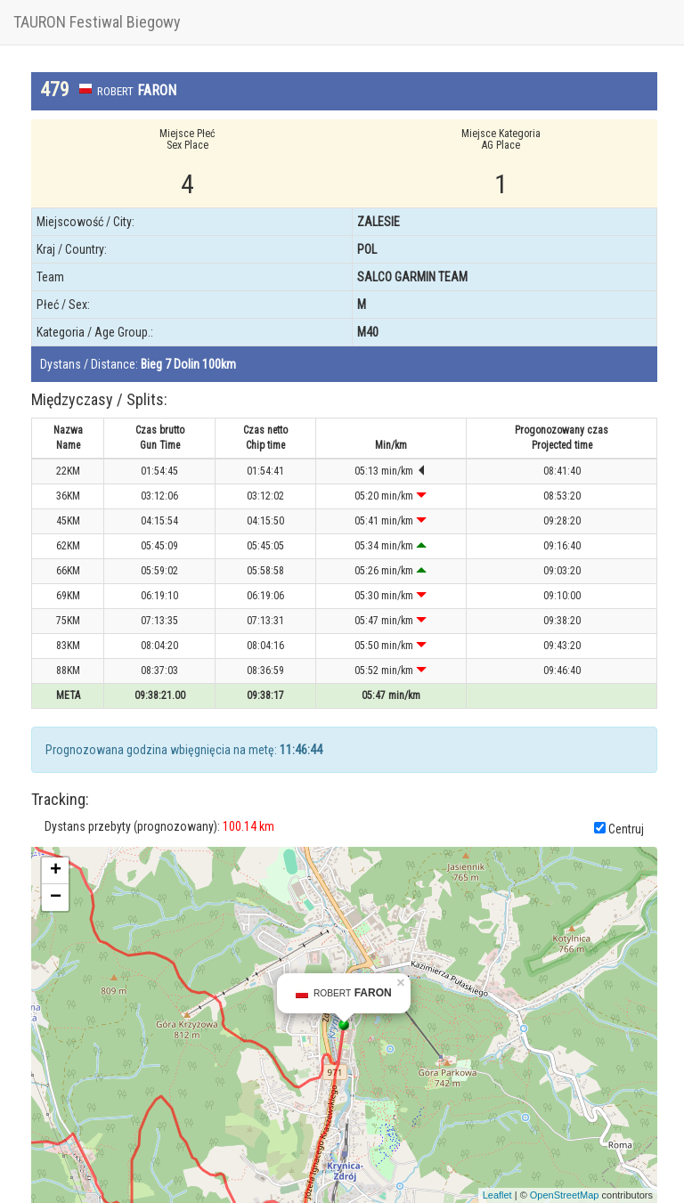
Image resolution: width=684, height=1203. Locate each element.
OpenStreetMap (564, 1195)
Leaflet (497, 1195)
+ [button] (55, 871)
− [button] (55, 897)
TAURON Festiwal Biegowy (97, 21)
